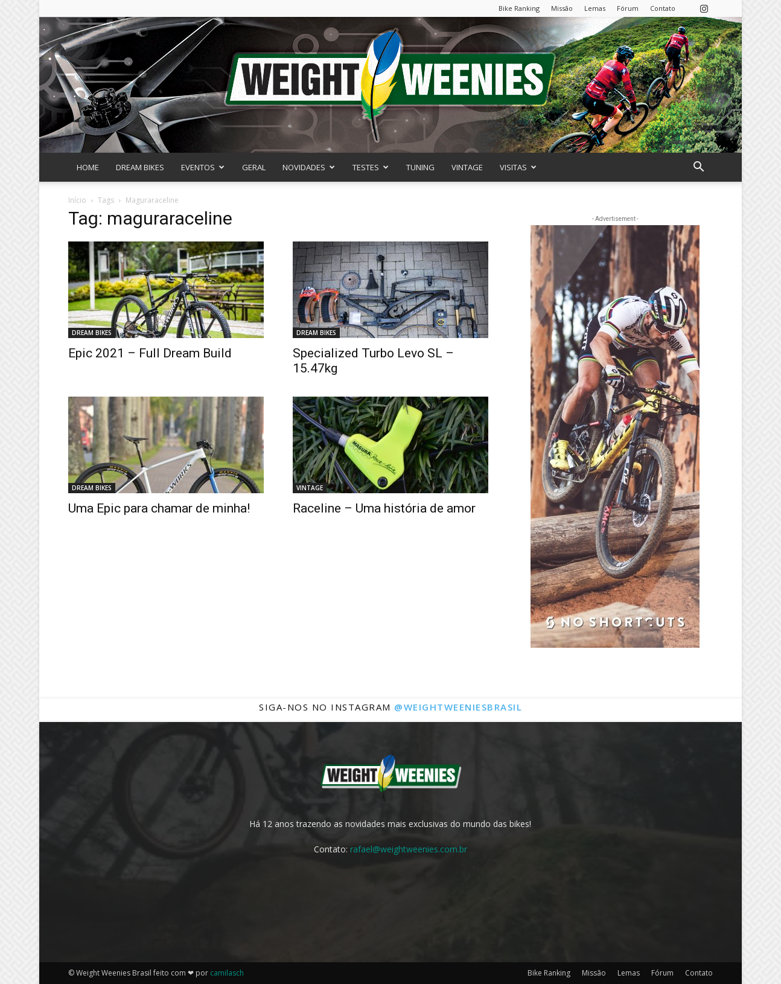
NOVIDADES (308, 167)
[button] (698, 168)
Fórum (628, 8)
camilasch (227, 973)
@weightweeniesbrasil (458, 707)
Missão (562, 8)
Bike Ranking (519, 8)
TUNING (420, 167)
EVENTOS (203, 167)
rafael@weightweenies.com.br (408, 849)
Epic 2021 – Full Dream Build (150, 353)
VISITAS (518, 167)
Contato (662, 8)
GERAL (254, 167)
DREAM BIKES (140, 167)
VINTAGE (467, 167)
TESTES (370, 167)
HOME (88, 167)
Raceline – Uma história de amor (384, 508)
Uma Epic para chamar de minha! (159, 508)
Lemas (594, 8)
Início (77, 200)
